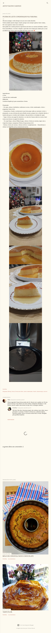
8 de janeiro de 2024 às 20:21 (17, 399)
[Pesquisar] (47, 2)
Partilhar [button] (5, 389)
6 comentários (11, 559)
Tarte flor (7, 612)
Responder (11, 419)
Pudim (34, 391)
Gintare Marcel (31, 628)
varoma (45, 391)
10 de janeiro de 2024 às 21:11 (24, 407)
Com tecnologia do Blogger (25, 625)
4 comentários (11, 614)
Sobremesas (40, 391)
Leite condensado (28, 391)
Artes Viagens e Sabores (12, 6)
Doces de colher (19, 391)
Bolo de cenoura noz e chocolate (18, 556)
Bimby (9, 391)
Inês (9, 399)
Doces (13, 391)
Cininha (14, 408)
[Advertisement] (25, 463)
